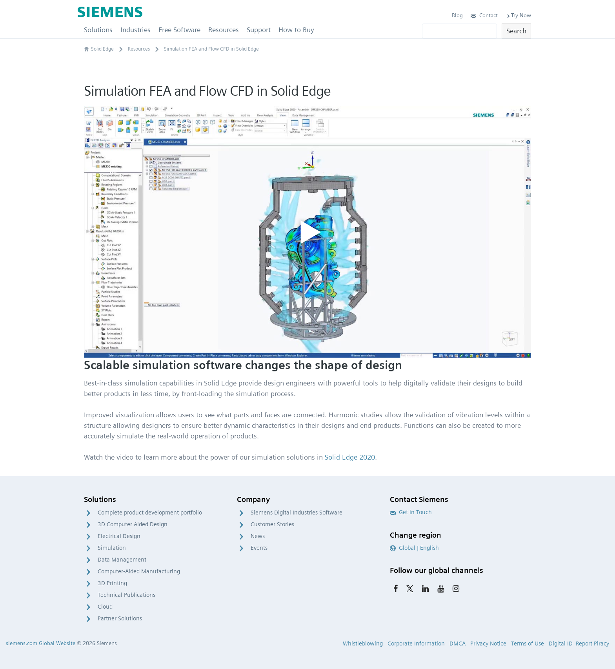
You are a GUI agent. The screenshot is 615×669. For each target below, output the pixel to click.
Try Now (518, 15)
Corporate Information (416, 643)
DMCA (457, 643)
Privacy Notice (488, 643)
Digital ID (561, 643)
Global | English (414, 547)
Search (516, 31)
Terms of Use (527, 643)
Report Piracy (592, 643)
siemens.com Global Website (40, 643)
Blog (457, 15)
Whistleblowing (363, 643)
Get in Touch (411, 512)
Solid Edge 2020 (350, 457)
